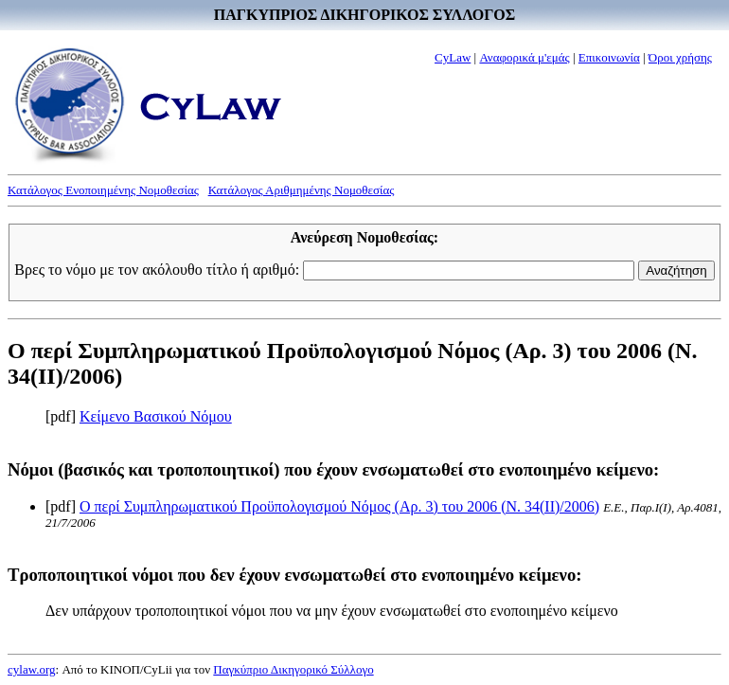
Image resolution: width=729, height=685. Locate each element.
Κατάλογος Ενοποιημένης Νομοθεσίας (103, 190)
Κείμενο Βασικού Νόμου (156, 416)
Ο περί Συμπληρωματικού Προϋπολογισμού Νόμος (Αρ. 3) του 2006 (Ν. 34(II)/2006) (339, 506)
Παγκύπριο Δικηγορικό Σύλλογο (293, 669)
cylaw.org (32, 669)
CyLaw (453, 57)
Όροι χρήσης (680, 57)
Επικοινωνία (609, 57)
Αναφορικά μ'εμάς (524, 57)
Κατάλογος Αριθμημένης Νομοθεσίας (301, 190)
